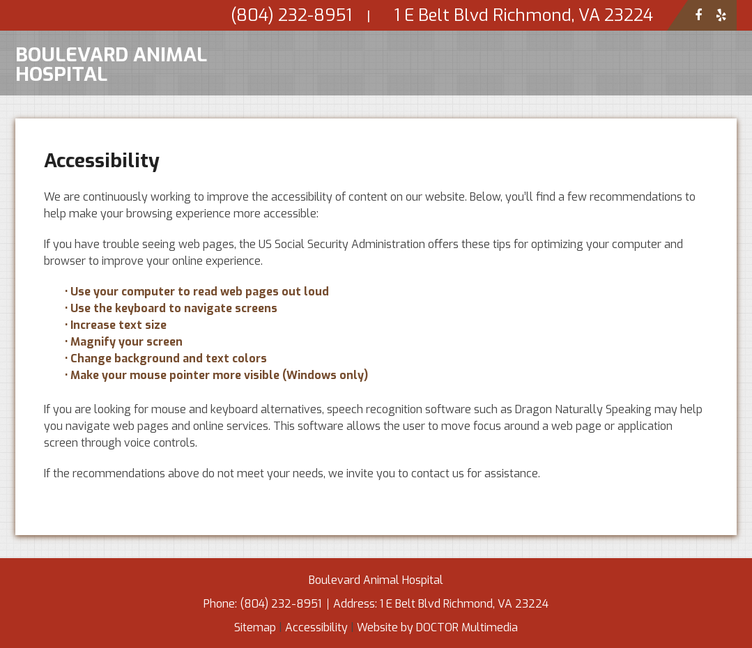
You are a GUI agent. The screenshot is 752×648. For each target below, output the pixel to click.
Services (625, 123)
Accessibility (316, 627)
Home (282, 123)
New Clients (433, 123)
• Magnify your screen (125, 341)
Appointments (534, 123)
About (340, 123)
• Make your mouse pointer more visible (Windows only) (216, 375)
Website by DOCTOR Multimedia (437, 627)
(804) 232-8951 (282, 603)
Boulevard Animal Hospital (111, 63)
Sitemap (255, 627)
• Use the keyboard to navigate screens (172, 308)
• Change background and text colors (167, 358)
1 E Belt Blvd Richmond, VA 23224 (464, 603)
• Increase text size (117, 325)
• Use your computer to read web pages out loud (198, 291)
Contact (699, 123)
